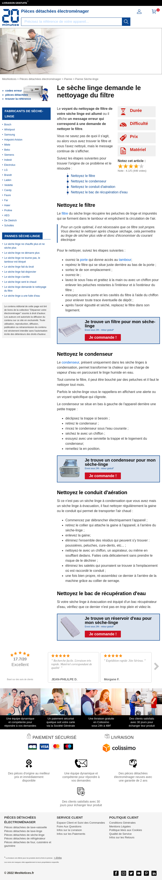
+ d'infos (58, 858)
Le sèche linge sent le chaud (20, 281)
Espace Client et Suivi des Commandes (81, 822)
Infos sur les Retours (121, 837)
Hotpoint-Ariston (13, 139)
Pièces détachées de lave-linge (23, 831)
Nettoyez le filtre (83, 176)
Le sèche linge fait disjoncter (20, 271)
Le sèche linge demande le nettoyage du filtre (25, 288)
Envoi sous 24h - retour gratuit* (99, 330)
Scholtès (9, 225)
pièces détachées (16, 94)
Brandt (8, 175)
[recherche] (126, 21)
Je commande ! (103, 337)
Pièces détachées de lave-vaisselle (25, 827)
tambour (125, 259)
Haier (7, 205)
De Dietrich (10, 220)
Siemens (9, 154)
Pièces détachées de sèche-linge (24, 834)
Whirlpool (9, 129)
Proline (8, 210)
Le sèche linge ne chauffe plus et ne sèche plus (24, 246)
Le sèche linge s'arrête (17, 276)
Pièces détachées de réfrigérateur (24, 838)
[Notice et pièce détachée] (10, 17)
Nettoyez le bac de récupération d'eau (99, 192)
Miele (7, 144)
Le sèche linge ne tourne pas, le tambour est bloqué (22, 259)
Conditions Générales (122, 822)
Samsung (9, 134)
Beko (7, 149)
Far (6, 200)
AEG (6, 215)
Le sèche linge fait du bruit (19, 266)
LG (6, 170)
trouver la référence (18, 98)
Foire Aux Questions (69, 826)
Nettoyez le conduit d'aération (93, 186)
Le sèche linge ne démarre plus (21, 252)
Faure (7, 195)
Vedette (8, 185)
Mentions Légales (120, 826)
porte (84, 259)
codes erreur (13, 90)
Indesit (8, 159)
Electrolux (9, 164)
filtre (65, 213)
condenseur (70, 362)
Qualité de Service (120, 833)
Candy (8, 190)
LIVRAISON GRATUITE (14, 3)
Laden (7, 180)
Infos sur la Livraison (69, 830)
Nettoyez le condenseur (88, 181)
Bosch (7, 124)
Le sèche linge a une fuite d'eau (22, 295)
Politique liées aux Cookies (125, 830)
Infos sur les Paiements (71, 833)
